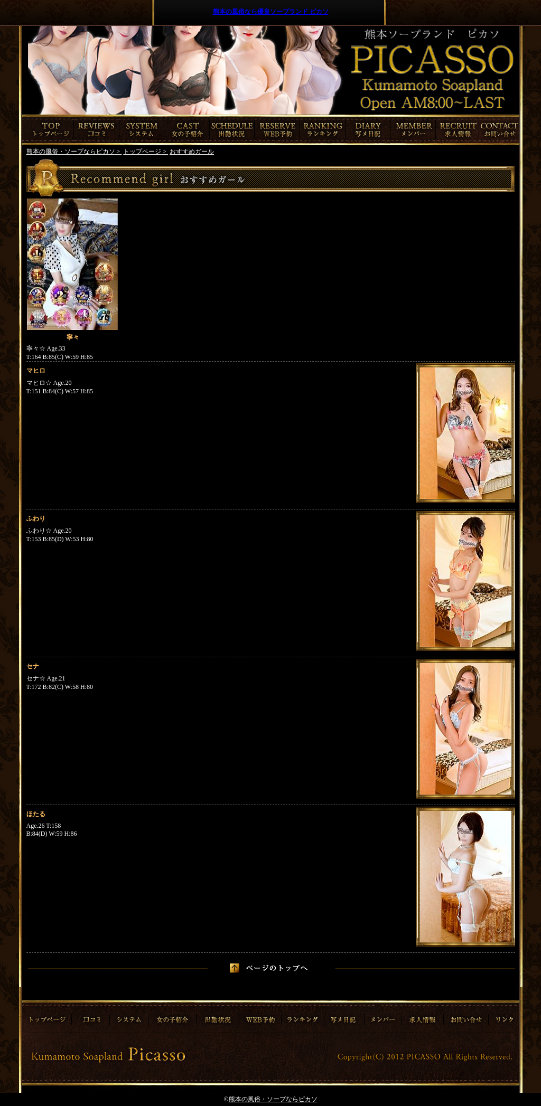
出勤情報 (232, 130)
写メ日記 (368, 130)
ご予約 (277, 130)
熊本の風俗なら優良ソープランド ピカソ (271, 11)
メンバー (413, 130)
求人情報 (458, 130)
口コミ (96, 130)
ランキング (323, 130)
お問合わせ (500, 130)
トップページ (48, 130)
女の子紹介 (187, 130)
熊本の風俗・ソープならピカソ (273, 1099)
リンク (503, 1015)
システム (141, 130)
